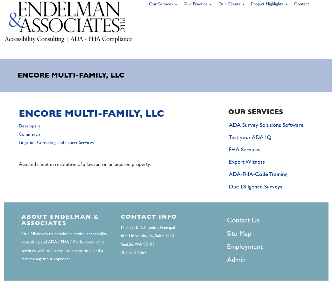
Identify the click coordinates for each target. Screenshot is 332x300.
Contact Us (243, 220)
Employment (245, 246)
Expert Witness (247, 161)
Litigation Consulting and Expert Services (56, 142)
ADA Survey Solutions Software (266, 124)
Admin (236, 259)
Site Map (239, 233)
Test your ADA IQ (250, 137)
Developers (29, 125)
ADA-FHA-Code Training (258, 174)
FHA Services (244, 149)
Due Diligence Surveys (255, 186)
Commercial (30, 134)
